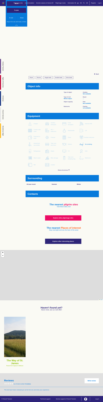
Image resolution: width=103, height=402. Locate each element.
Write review (92, 381)
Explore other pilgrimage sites (63, 218)
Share (22, 18)
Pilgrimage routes (60, 3)
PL (84, 3)
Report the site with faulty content (16, 21)
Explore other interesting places (63, 241)
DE (87, 3)
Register (93, 3)
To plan (16, 10)
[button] (2, 252)
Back (96, 74)
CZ (78, 3)
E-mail (11, 18)
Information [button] (72, 3)
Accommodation (29, 3)
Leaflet (100, 299)
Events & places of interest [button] (45, 3)
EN (81, 3)
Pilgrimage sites (18, 3)
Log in (99, 3)
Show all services (64, 170)
